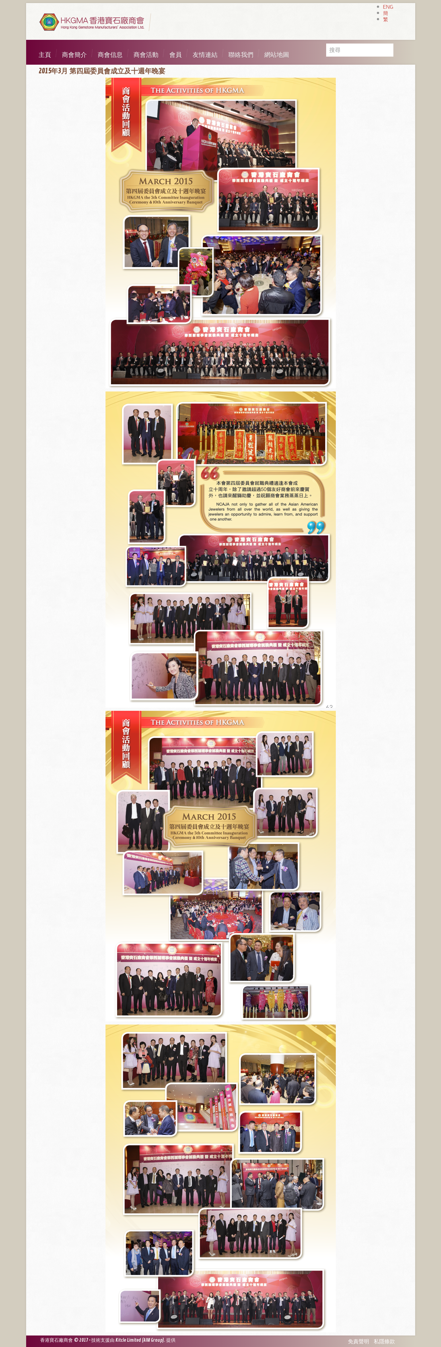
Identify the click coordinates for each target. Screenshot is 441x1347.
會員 (175, 55)
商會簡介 (74, 55)
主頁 (45, 55)
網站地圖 (276, 55)
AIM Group (152, 1340)
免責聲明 (358, 1341)
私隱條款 (384, 1341)
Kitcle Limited (128, 1340)
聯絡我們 (240, 55)
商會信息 (110, 55)
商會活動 (146, 55)
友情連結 (205, 55)
